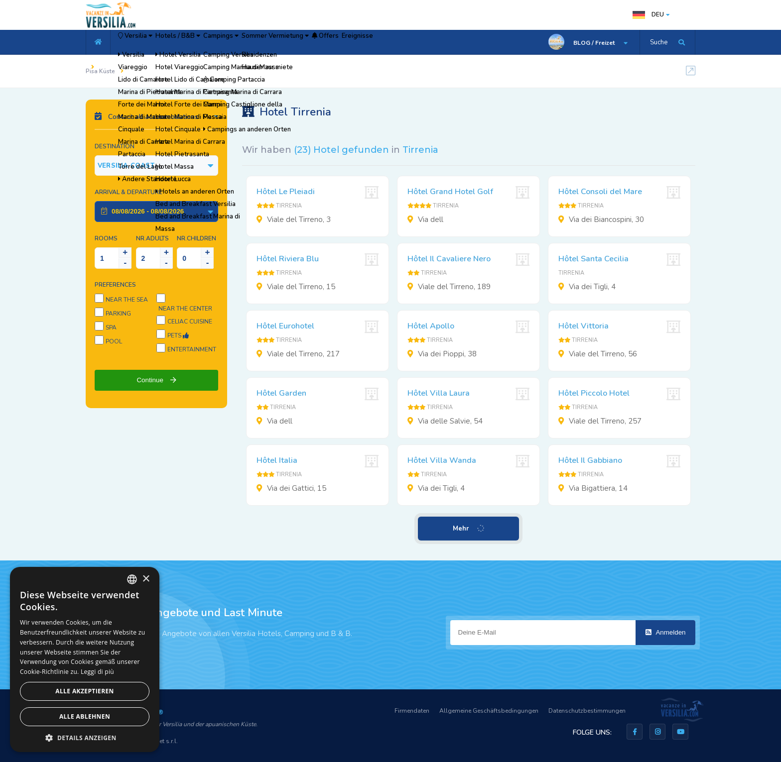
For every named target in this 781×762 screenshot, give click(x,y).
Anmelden (666, 632)
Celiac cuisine (189, 322)
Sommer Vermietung (341, 42)
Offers (408, 42)
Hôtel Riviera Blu (288, 258)
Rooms (106, 238)
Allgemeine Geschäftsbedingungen (488, 711)
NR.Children (196, 238)
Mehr (469, 528)
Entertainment (191, 349)
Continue (156, 380)
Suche (658, 42)
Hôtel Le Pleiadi (286, 191)
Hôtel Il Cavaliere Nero (449, 258)
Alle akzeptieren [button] (84, 691)
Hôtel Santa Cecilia (593, 258)
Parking (118, 314)
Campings (268, 42)
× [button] (145, 579)
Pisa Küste (100, 71)
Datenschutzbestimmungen (587, 711)
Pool (114, 341)
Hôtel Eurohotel (285, 326)
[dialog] (84, 659)
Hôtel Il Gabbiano (590, 460)
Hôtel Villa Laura (438, 393)
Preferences (115, 285)
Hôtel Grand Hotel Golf (450, 191)
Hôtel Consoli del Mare (600, 191)
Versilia (145, 42)
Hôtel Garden (281, 393)
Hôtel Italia (277, 460)
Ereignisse (455, 42)
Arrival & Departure (128, 192)
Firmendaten (411, 711)
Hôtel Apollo (430, 326)
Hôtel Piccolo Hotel (594, 393)
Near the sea (127, 300)
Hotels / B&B (207, 42)
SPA (111, 327)
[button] (84, 737)
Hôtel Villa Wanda (441, 460)
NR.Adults (152, 238)
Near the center (185, 309)
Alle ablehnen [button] (84, 716)
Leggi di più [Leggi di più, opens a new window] (97, 671)
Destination (114, 146)
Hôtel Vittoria (583, 326)
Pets (178, 335)
